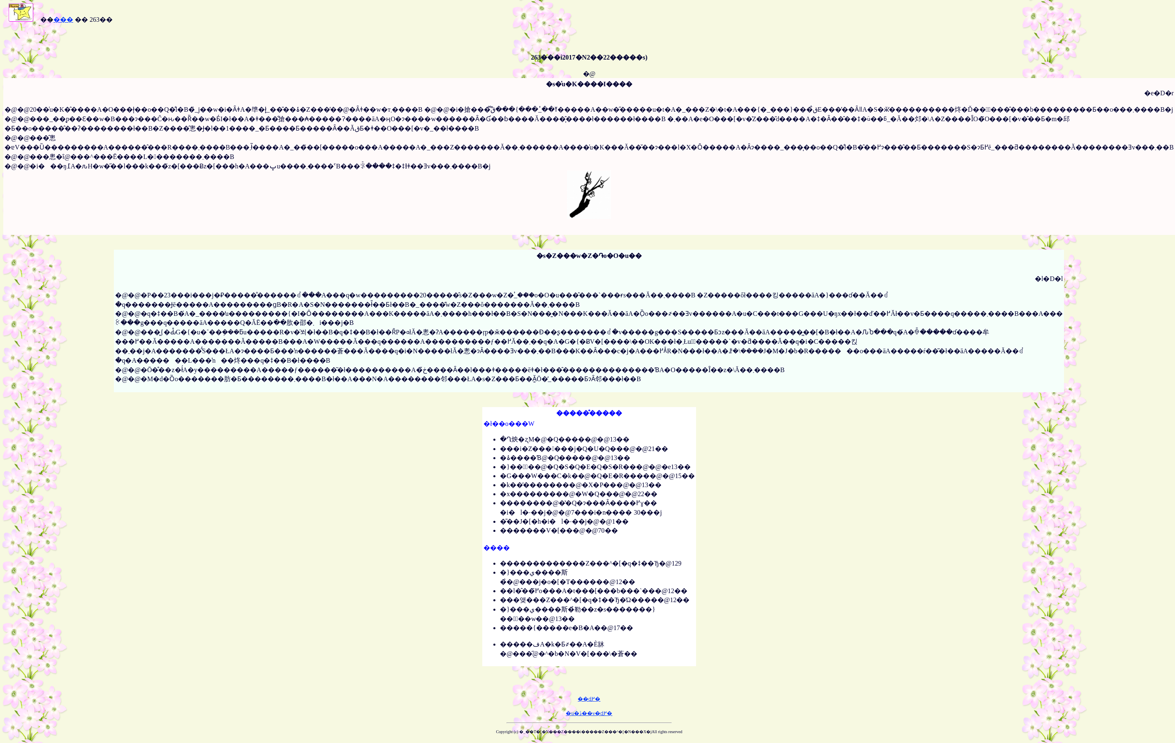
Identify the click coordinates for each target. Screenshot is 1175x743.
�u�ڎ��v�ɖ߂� (589, 713)
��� (63, 19)
